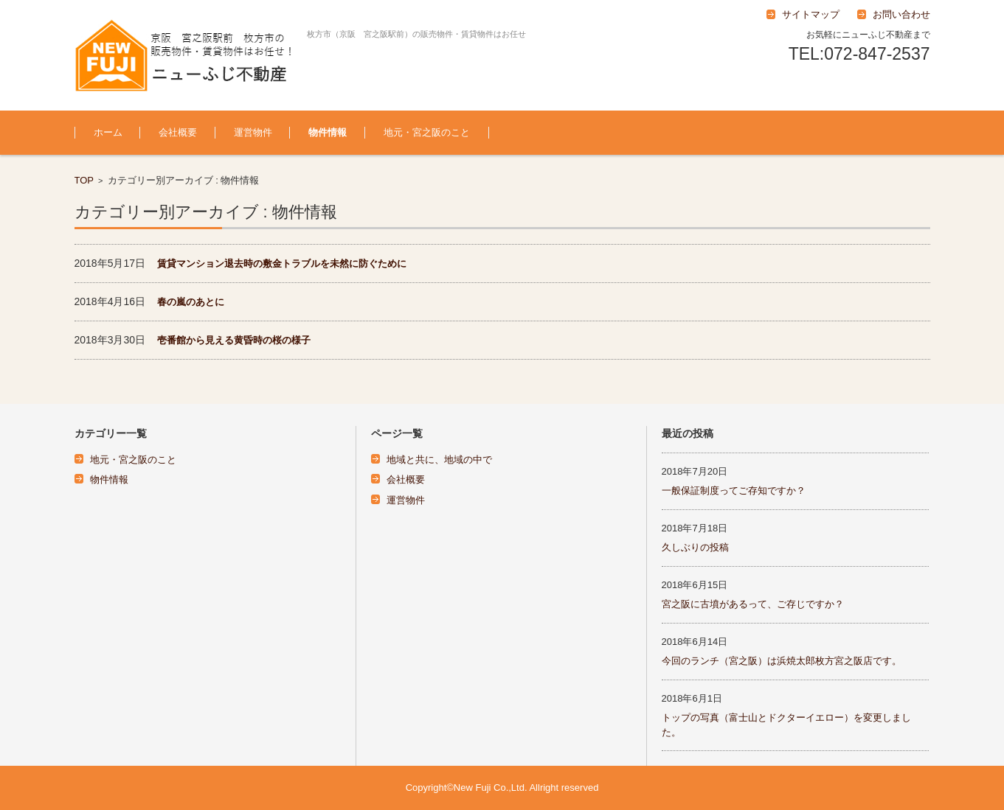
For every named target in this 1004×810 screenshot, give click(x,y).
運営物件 (253, 132)
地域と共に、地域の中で (439, 459)
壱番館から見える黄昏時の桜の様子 (234, 340)
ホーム (108, 132)
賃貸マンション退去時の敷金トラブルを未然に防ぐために (281, 263)
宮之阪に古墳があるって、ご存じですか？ (753, 604)
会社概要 (178, 132)
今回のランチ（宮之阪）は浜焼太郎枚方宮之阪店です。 (781, 660)
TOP (84, 180)
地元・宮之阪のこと (427, 132)
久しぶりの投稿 (695, 547)
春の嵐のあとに (190, 301)
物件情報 (327, 132)
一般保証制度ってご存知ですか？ (734, 490)
